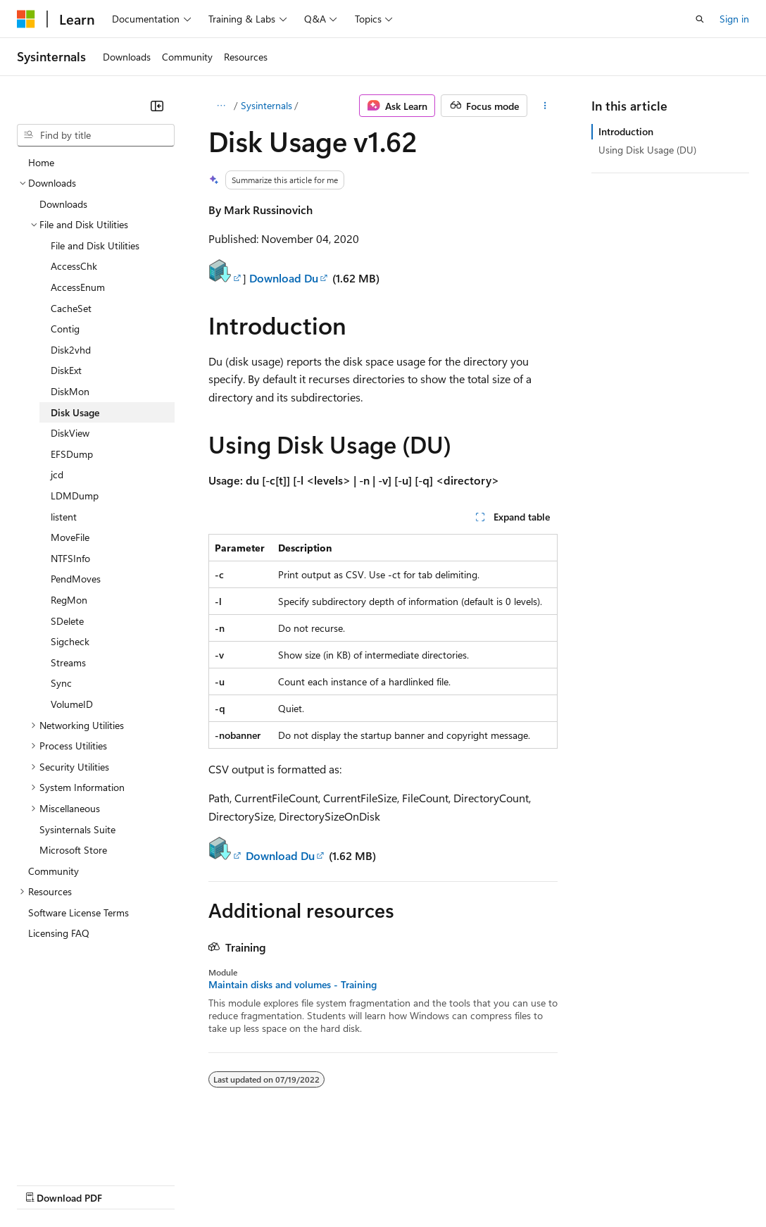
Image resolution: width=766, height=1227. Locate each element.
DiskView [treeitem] (70, 433)
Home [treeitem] (41, 162)
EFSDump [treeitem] (72, 454)
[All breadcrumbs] (220, 105)
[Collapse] (157, 105)
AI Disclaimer (45, 1184)
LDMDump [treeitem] (75, 495)
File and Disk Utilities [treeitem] (95, 245)
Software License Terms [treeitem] (78, 912)
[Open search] (700, 19)
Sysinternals (266, 105)
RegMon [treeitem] (69, 599)
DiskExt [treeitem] (66, 370)
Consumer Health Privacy (404, 1184)
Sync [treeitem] (61, 683)
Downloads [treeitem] (63, 204)
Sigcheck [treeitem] (70, 641)
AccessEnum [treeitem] (78, 287)
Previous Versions (127, 1184)
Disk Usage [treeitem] (75, 412)
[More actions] (545, 105)
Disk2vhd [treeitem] (71, 349)
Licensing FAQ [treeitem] (58, 933)
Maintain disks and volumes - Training (292, 984)
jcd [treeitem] (57, 474)
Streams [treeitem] (68, 662)
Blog (191, 1184)
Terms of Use (514, 1184)
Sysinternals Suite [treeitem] (77, 829)
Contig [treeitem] (65, 328)
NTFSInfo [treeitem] (70, 558)
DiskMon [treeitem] (70, 391)
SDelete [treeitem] (67, 621)
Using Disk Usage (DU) (647, 149)
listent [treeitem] (64, 516)
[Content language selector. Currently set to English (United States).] (81, 1150)
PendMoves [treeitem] (76, 578)
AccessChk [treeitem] (74, 266)
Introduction (625, 131)
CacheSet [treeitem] (71, 308)
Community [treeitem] (53, 871)
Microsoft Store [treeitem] (73, 850)
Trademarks (583, 1184)
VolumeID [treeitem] (72, 704)
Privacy (307, 1184)
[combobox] (96, 135)
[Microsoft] (26, 19)
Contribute (252, 1184)
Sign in (734, 18)
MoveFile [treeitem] (70, 537)
